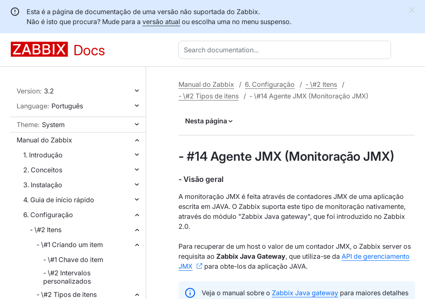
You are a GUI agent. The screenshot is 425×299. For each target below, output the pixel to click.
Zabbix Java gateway (305, 293)
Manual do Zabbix (44, 140)
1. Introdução (43, 155)
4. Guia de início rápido (58, 200)
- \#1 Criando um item (70, 244)
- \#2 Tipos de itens (67, 294)
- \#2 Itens (45, 229)
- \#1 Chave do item (73, 259)
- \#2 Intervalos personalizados (67, 277)
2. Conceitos (42, 170)
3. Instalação (42, 185)
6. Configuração (48, 215)
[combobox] (286, 50)
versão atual (161, 21)
